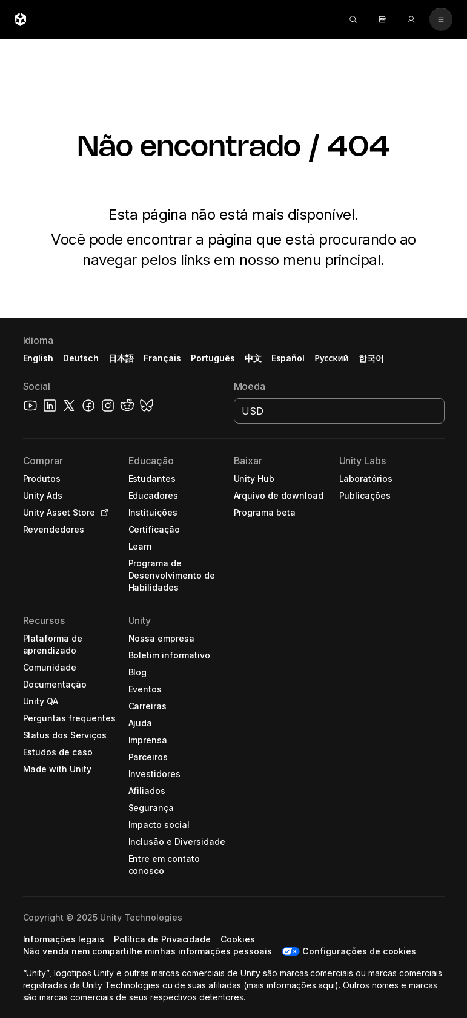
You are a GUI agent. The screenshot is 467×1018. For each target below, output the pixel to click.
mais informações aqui (291, 985)
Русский (331, 358)
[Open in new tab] (102, 512)
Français (162, 358)
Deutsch (81, 358)
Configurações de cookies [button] (359, 951)
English (38, 358)
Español (288, 358)
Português (213, 358)
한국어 (371, 358)
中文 (253, 358)
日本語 (121, 358)
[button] (66, 479)
